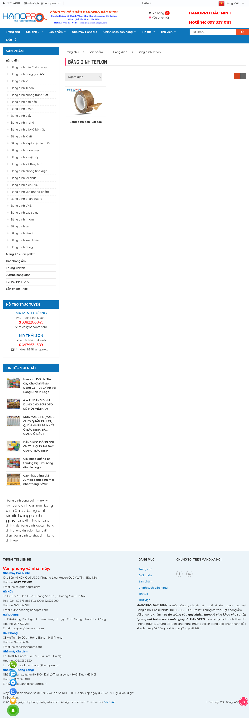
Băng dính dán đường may (29, 67)
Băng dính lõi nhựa (24, 178)
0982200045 (31, 322)
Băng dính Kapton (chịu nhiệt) (31, 143)
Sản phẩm (56, 32)
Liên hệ (11, 39)
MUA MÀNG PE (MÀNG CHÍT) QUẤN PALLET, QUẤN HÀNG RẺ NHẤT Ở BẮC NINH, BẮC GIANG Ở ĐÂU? (39, 425)
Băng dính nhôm (22, 219)
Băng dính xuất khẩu (25, 240)
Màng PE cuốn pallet (20, 254)
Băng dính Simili (22, 233)
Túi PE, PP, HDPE (17, 282)
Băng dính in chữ (22, 122)
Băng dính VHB (21, 205)
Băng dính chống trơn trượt (29, 95)
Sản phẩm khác (16, 288)
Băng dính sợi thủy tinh (26, 164)
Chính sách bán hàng (118, 32)
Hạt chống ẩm (16, 261)
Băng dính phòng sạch (26, 150)
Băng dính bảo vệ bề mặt (28, 129)
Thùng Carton (15, 268)
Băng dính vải (20, 226)
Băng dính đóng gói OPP (28, 74)
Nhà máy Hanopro (84, 32)
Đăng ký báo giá (13, 701)
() (159, 17)
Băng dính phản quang (26, 199)
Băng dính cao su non (25, 212)
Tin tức (146, 32)
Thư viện (167, 32)
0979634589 (31, 345)
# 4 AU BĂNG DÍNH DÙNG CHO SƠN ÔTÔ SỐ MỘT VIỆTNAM (38, 404)
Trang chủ (13, 32)
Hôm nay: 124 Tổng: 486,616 (225, 702)
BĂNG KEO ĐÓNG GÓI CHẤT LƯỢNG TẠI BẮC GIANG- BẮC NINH (38, 446)
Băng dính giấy (21, 115)
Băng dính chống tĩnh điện (29, 171)
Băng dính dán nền (24, 102)
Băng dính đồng (22, 247)
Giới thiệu (32, 32)
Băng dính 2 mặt (22, 109)
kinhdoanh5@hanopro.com (31, 349)
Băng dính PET (21, 81)
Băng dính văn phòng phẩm (30, 192)
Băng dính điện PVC (24, 185)
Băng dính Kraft (21, 136)
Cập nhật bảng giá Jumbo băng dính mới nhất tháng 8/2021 (38, 480)
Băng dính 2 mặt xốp (25, 157)
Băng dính (13, 60)
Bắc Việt (109, 702)
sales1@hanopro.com (31, 327)
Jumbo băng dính (18, 275)
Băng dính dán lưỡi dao (85, 122)
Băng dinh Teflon (22, 88)
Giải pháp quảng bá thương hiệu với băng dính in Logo (38, 463)
